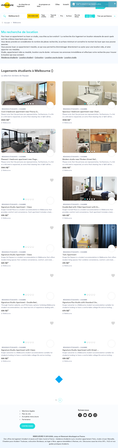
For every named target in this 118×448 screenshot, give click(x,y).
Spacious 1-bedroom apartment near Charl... (81, 112)
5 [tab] (33, 103)
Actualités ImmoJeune (30, 417)
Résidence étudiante (9, 57)
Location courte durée (54, 57)
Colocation (39, 57)
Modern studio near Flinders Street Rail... (79, 159)
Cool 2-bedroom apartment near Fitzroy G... (20, 112)
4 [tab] (30, 103)
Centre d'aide (27, 426)
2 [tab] (26, 103)
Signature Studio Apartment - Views (16, 207)
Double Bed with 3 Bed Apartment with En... (81, 207)
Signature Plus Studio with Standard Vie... (80, 302)
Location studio (70, 57)
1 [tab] (23, 103)
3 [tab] (28, 103)
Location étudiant (26, 57)
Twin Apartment (69, 255)
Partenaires (26, 419)
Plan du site (26, 414)
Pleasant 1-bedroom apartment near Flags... (19, 159)
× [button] (115, 3)
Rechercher (33, 16)
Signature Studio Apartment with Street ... (80, 350)
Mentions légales (28, 411)
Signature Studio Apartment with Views (18, 350)
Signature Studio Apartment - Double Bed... (19, 302)
